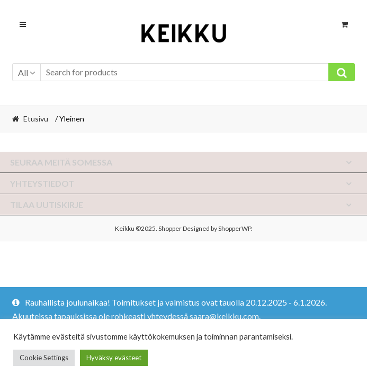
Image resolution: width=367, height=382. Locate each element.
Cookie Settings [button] (44, 357)
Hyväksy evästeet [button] (113, 357)
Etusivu (35, 118)
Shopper (170, 228)
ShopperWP (234, 228)
